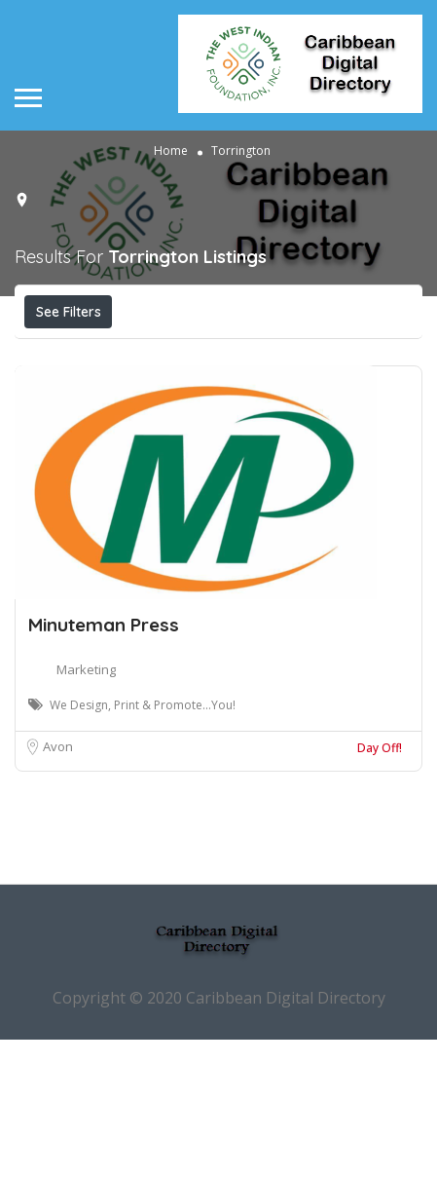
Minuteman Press (103, 762)
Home (171, 150)
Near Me (317, 354)
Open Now (168, 354)
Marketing (86, 807)
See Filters (68, 312)
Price (65, 354)
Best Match (83, 398)
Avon (58, 883)
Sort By (193, 398)
